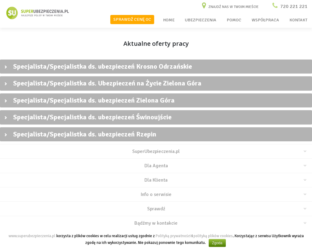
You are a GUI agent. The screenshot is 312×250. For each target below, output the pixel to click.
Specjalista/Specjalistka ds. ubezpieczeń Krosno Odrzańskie (98, 66)
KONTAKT (298, 20)
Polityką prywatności (173, 236)
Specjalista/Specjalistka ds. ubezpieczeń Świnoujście (88, 117)
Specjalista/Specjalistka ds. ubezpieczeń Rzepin (80, 134)
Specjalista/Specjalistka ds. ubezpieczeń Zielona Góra (90, 100)
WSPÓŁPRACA (265, 20)
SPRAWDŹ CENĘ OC (132, 19)
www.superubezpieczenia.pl (32, 236)
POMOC (234, 20)
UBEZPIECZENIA (200, 20)
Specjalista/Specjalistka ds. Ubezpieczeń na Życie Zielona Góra (103, 83)
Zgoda (217, 243)
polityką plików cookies (213, 236)
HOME (169, 20)
